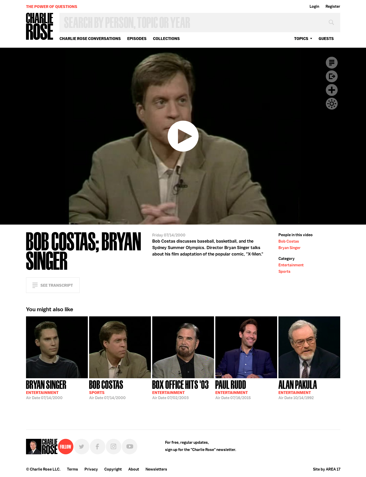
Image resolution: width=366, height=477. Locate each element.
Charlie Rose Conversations (90, 38)
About (133, 469)
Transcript (332, 63)
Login (314, 6)
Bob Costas (288, 241)
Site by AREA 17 (326, 469)
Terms (72, 469)
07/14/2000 (46, 389)
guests (326, 38)
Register (333, 6)
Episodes (137, 38)
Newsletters (156, 469)
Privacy (91, 469)
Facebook (97, 446)
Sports (284, 271)
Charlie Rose (39, 27)
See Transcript (56, 285)
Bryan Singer (289, 247)
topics (301, 38)
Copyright (113, 469)
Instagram (113, 446)
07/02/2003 (180, 389)
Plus (332, 90)
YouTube (129, 446)
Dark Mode (332, 104)
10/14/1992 (297, 389)
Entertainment (291, 265)
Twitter (81, 446)
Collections (166, 38)
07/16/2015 (233, 389)
